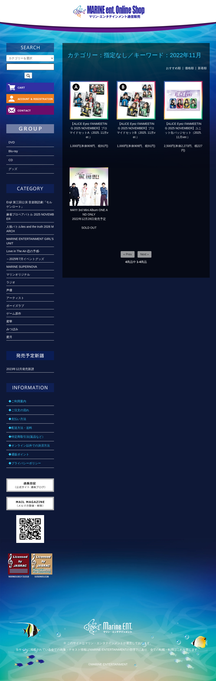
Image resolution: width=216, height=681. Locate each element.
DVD (11, 142)
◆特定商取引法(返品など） (26, 436)
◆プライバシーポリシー (24, 463)
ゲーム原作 (13, 313)
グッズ (12, 169)
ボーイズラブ (15, 305)
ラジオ (10, 282)
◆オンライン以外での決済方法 (29, 445)
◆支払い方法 (17, 419)
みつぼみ (12, 329)
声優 (9, 290)
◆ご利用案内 (17, 401)
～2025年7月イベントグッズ (25, 259)
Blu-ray (13, 151)
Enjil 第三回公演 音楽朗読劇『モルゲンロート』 (29, 204)
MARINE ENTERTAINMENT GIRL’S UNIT (30, 241)
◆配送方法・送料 (20, 427)
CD (10, 160)
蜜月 (9, 337)
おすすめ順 (173, 68)
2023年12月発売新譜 (20, 369)
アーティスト (15, 298)
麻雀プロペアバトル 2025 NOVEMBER (30, 217)
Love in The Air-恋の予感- (23, 251)
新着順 (202, 68)
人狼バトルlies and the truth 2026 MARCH (30, 229)
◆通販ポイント (18, 454)
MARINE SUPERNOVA (21, 266)
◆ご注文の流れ (18, 410)
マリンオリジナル (18, 274)
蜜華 (9, 321)
